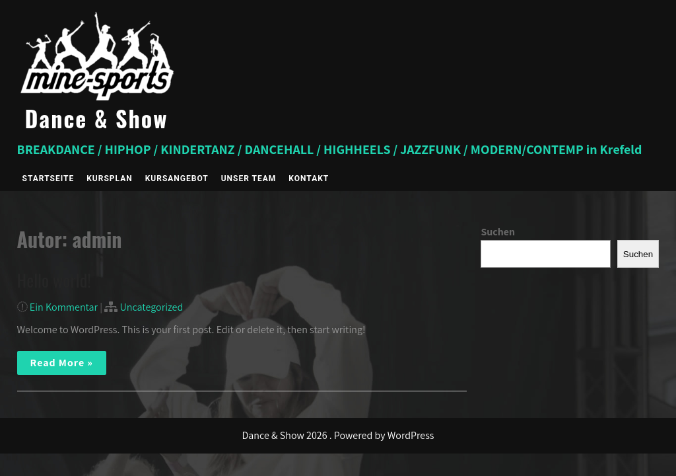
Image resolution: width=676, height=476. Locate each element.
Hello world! (54, 280)
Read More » (61, 363)
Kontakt (308, 178)
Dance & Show (96, 118)
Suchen (498, 232)
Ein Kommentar (64, 307)
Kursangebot (177, 178)
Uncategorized (151, 307)
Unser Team (249, 178)
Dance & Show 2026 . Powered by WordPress (338, 435)
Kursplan (109, 178)
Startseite (48, 178)
